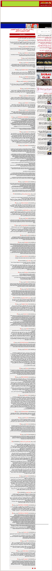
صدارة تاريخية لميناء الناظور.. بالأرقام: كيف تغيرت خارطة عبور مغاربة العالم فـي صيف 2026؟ (44, 107)
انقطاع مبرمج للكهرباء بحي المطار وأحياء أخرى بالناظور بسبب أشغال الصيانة (45, 123)
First (49, 23)
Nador (45, 23)
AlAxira (8, 23)
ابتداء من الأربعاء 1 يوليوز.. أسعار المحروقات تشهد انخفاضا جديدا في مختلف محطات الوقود (45, 115)
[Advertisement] (26, 14)
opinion (11, 23)
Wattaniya (28, 23)
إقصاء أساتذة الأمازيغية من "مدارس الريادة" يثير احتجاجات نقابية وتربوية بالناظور (45, 139)
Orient (32, 23)
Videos (20, 23)
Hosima (36, 23)
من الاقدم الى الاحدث (23, 38)
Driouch (41, 23)
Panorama (15, 23)
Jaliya (24, 23)
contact (4, 23)
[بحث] (44, 31)
